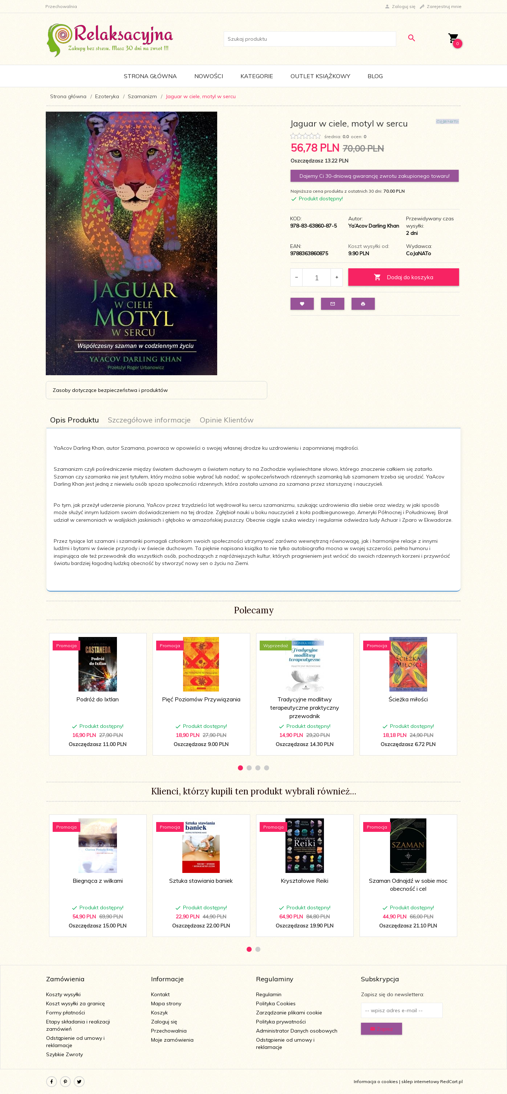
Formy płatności (65, 1012)
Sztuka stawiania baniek (201, 880)
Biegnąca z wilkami (98, 880)
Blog (375, 76)
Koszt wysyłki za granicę (75, 1003)
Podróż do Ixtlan (97, 699)
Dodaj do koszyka (403, 277)
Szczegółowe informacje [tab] (149, 419)
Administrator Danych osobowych (296, 1030)
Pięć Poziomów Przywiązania (201, 699)
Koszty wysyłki (63, 994)
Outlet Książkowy (320, 76)
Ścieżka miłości (408, 699)
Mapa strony (166, 1003)
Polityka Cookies (276, 1003)
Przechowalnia (169, 1030)
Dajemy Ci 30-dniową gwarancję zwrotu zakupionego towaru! (375, 176)
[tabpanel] (253, 510)
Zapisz (381, 1029)
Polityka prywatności (281, 1021)
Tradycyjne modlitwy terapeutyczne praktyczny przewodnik (304, 708)
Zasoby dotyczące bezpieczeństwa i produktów (110, 390)
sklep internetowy (420, 1081)
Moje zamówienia (172, 1040)
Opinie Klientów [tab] (227, 419)
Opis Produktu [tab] (74, 419)
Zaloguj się (164, 1021)
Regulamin (268, 994)
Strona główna (150, 76)
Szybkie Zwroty (64, 1054)
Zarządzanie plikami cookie (289, 1012)
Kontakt (160, 994)
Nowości (208, 76)
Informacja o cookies (376, 1081)
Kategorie (256, 76)
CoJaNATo (418, 253)
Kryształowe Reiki (304, 880)
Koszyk (159, 1012)
